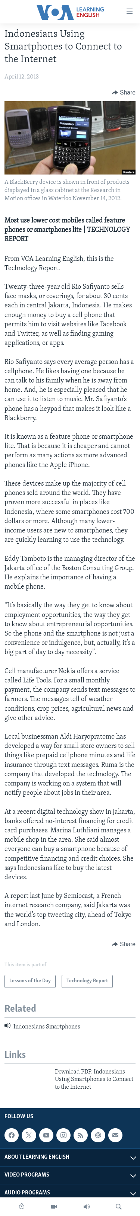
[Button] (124, 93)
